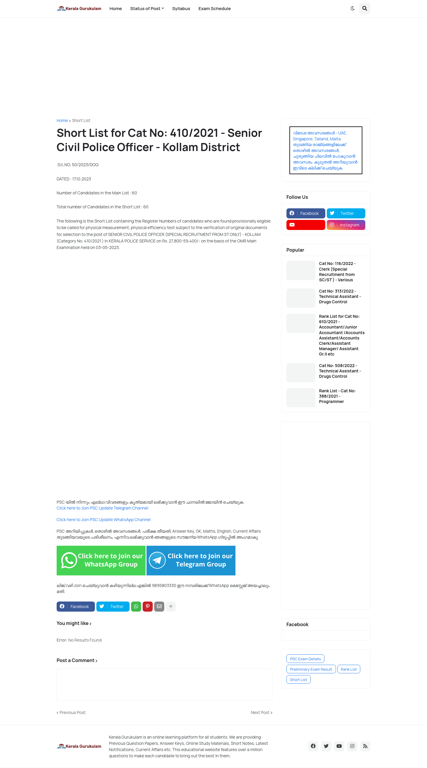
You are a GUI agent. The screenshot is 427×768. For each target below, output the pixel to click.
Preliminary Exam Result (311, 669)
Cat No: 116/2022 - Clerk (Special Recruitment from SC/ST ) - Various (337, 272)
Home (62, 120)
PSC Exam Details (305, 658)
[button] (352, 8)
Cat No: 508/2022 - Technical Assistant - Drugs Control (340, 371)
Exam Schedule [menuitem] (214, 8)
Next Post (260, 712)
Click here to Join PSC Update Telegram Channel (102, 508)
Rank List (349, 669)
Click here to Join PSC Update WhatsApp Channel (104, 519)
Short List (81, 120)
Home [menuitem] (115, 8)
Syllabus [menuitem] (181, 8)
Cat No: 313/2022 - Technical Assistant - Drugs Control (340, 296)
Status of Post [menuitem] (145, 8)
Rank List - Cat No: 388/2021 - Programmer (337, 396)
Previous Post (73, 712)
